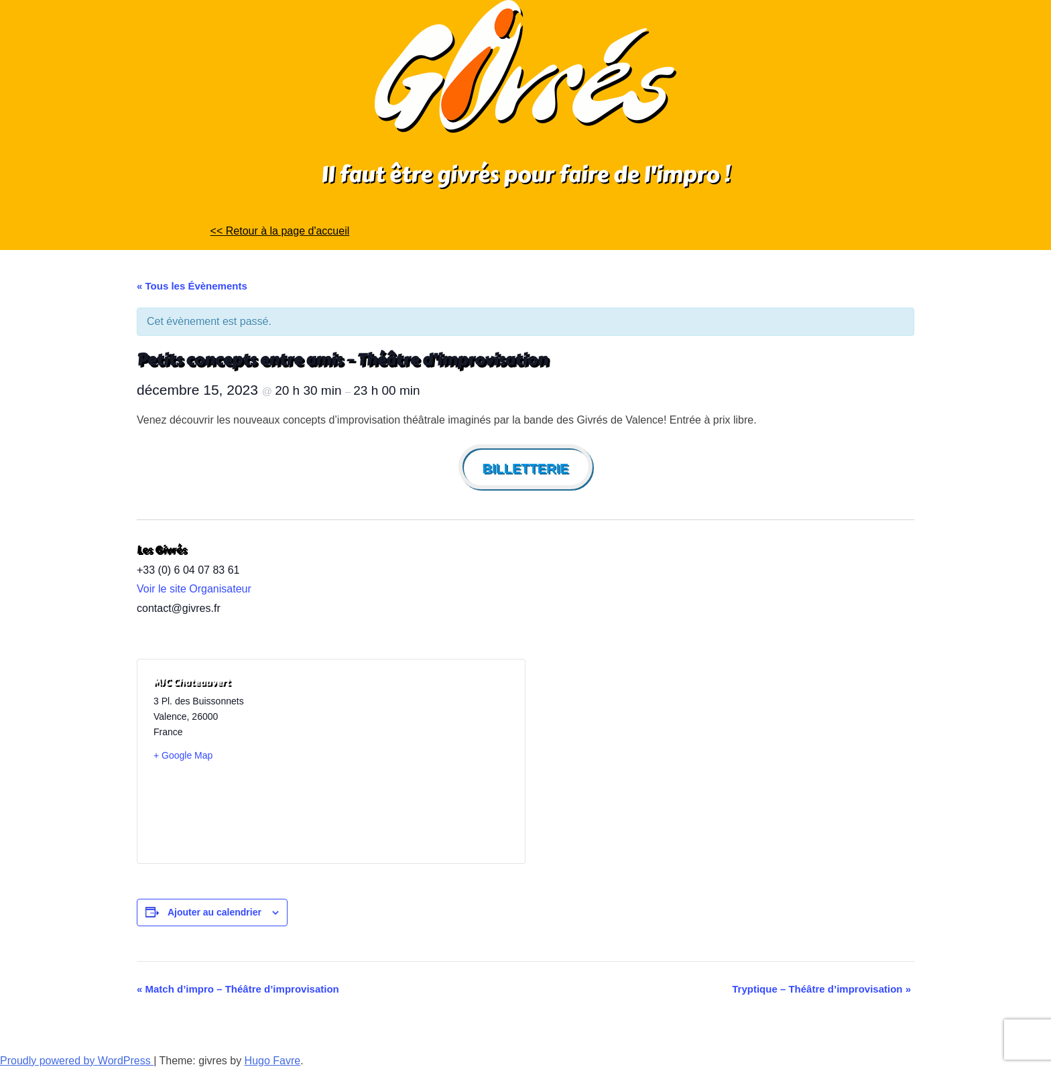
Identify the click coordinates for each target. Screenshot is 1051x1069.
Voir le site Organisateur (194, 588)
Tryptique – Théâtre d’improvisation (821, 989)
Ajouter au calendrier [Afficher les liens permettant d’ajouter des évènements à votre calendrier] (214, 912)
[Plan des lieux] (420, 761)
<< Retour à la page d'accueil (280, 231)
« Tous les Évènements (192, 286)
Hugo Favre (273, 1060)
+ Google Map (182, 755)
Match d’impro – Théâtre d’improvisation (238, 989)
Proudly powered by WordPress (76, 1060)
